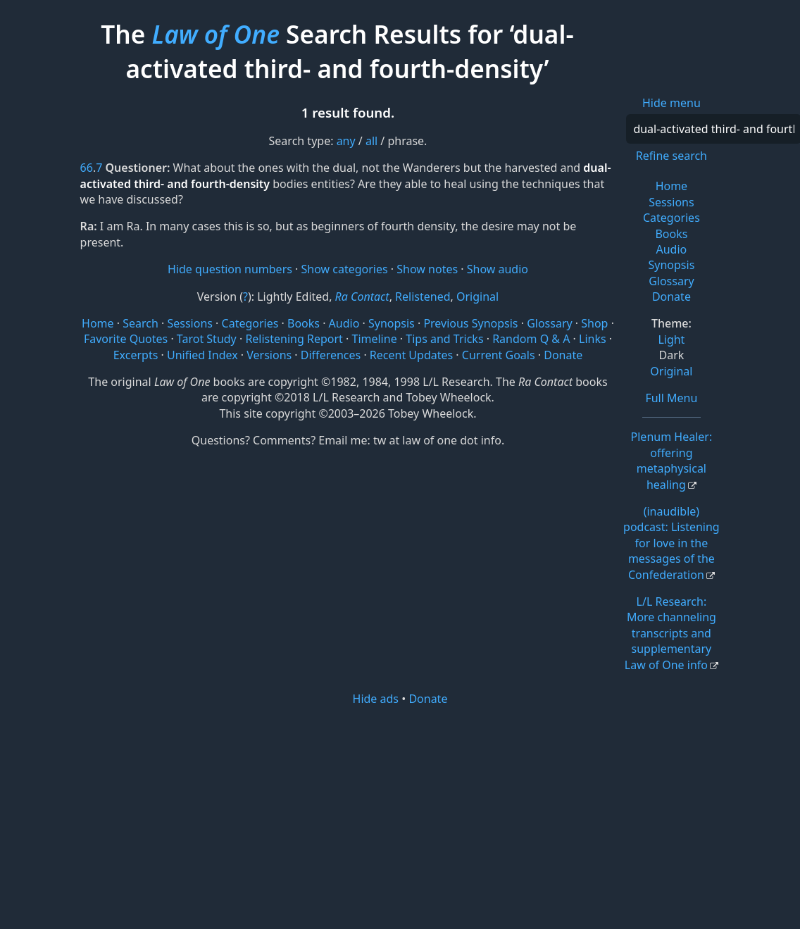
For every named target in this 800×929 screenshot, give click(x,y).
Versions (269, 355)
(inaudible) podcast (671, 543)
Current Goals (498, 355)
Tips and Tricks (444, 339)
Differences (331, 355)
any (346, 141)
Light (671, 339)
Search (140, 323)
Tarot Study (207, 339)
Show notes (427, 269)
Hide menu (671, 103)
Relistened (422, 296)
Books (671, 234)
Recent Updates (411, 355)
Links (592, 339)
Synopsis (671, 265)
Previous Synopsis (470, 323)
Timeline (373, 339)
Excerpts (135, 355)
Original (671, 371)
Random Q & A (531, 339)
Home (672, 186)
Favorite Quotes (126, 339)
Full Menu (671, 398)
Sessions (671, 202)
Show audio (497, 269)
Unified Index (202, 355)
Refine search (671, 155)
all (371, 141)
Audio (671, 249)
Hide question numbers (230, 269)
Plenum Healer (672, 460)
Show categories (344, 269)
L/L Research (670, 633)
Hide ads (376, 698)
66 (86, 167)
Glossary (671, 281)
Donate (671, 296)
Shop (594, 323)
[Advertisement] (400, 816)
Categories (671, 217)
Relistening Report (293, 339)
